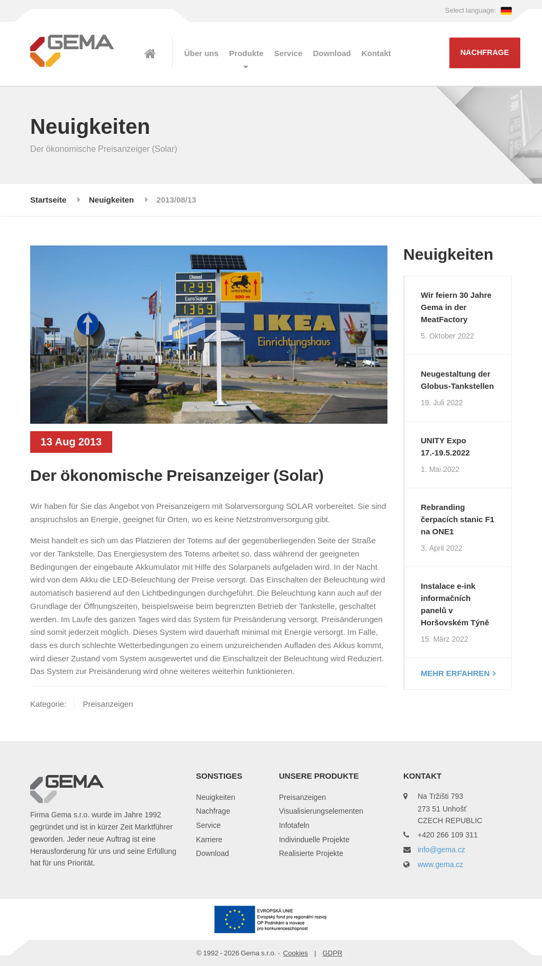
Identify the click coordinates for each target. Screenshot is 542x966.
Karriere (209, 839)
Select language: (478, 10)
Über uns (201, 53)
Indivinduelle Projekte (314, 839)
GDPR (332, 953)
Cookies (295, 953)
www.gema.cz (440, 864)
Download (332, 53)
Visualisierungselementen (321, 811)
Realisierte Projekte (311, 853)
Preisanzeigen (302, 797)
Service (288, 53)
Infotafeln (294, 825)
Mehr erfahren (455, 673)
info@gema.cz (441, 849)
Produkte (246, 53)
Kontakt (376, 53)
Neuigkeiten (215, 797)
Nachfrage (484, 52)
